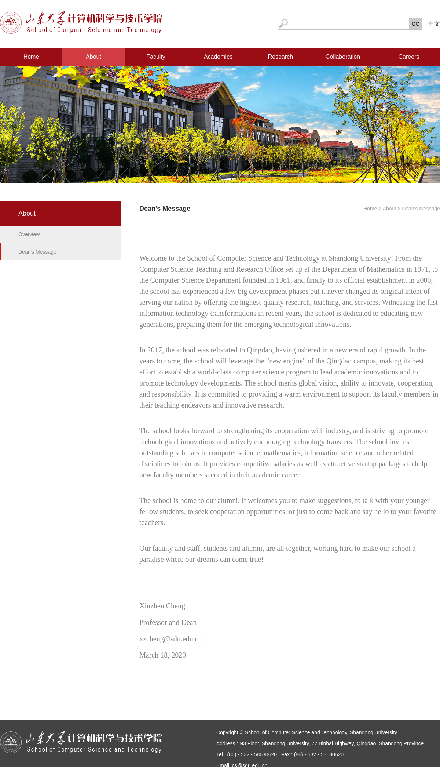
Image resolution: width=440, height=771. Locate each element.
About (93, 57)
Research (280, 57)
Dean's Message (37, 252)
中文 (434, 24)
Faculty (155, 57)
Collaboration (343, 57)
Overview (29, 234)
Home (31, 57)
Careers (409, 57)
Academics (218, 57)
